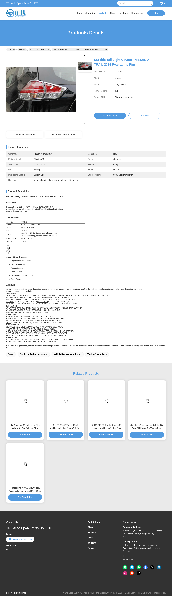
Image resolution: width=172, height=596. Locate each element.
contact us (137, 13)
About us (92, 527)
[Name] (150, 3)
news (113, 13)
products (102, 13)
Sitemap (22, 593)
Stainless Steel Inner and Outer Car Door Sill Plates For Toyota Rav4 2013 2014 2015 (147, 427)
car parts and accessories (33, 354)
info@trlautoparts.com (20, 539)
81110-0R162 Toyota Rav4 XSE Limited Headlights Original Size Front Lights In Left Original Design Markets (106, 427)
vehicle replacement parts (67, 354)
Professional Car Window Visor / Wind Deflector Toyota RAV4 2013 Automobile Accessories (25, 490)
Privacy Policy (12, 593)
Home (79, 13)
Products (22, 50)
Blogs (90, 538)
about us (90, 13)
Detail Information (25, 134)
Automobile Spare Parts (39, 50)
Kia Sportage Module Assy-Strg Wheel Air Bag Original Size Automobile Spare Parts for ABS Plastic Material (25, 427)
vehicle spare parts (97, 354)
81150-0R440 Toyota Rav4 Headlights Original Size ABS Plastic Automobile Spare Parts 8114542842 (66, 427)
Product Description (63, 134)
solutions (123, 13)
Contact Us (93, 548)
